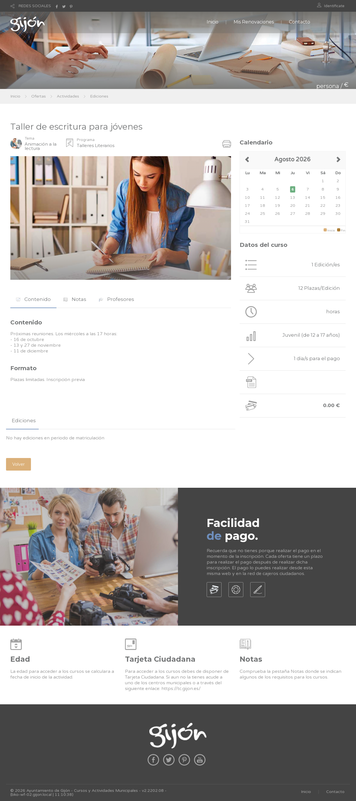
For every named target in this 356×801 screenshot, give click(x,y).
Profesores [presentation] (116, 299)
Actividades (68, 96)
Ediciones (99, 96)
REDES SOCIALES (35, 6)
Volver (18, 464)
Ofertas (38, 96)
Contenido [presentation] (33, 299)
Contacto (299, 22)
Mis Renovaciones (254, 22)
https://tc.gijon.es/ (181, 688)
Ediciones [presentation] (24, 420)
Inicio (212, 22)
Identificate (334, 6)
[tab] (33, 299)
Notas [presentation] (74, 299)
